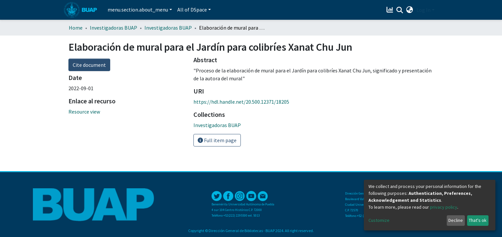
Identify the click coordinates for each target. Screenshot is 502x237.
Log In (423, 10)
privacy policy (443, 207)
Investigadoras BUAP (113, 27)
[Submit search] (399, 10)
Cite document (89, 65)
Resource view (84, 111)
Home (76, 27)
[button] (409, 10)
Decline (455, 220)
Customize (378, 220)
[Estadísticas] (390, 10)
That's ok (478, 220)
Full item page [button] (217, 140)
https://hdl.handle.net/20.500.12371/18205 (241, 101)
